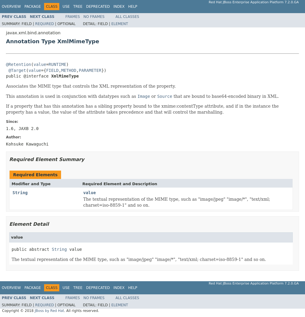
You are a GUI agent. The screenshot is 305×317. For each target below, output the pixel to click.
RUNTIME (57, 64)
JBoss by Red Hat (49, 311)
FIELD (52, 70)
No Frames (94, 17)
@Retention (18, 64)
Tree (78, 6)
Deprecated (98, 6)
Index (119, 6)
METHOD (69, 70)
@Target (17, 70)
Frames (73, 17)
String (20, 192)
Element (119, 24)
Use (66, 6)
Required (44, 24)
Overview (11, 6)
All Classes (127, 17)
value (40, 64)
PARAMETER (90, 70)
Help (132, 6)
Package (32, 6)
